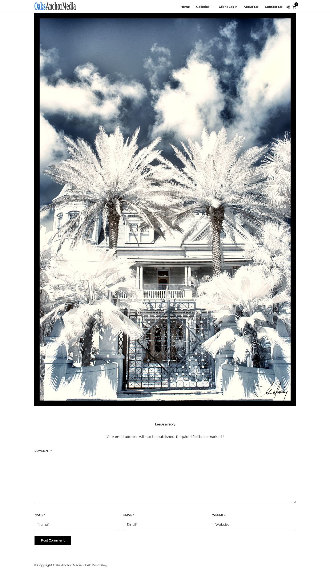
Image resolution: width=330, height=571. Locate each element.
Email (128, 514)
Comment (43, 450)
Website (218, 514)
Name (40, 514)
